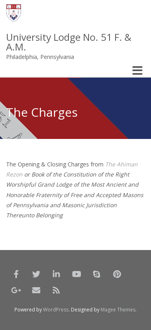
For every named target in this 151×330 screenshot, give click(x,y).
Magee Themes (118, 309)
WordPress (55, 309)
